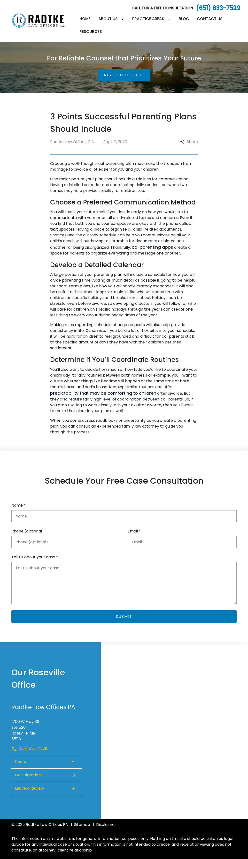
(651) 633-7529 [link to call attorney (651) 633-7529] (29, 748)
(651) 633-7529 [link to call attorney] (218, 8)
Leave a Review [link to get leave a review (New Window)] (45, 788)
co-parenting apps (152, 247)
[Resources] (90, 32)
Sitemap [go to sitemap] (82, 824)
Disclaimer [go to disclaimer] (106, 824)
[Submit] (124, 616)
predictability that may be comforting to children (103, 393)
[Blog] (184, 19)
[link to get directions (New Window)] (46, 729)
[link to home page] (41, 20)
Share (189, 142)
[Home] (85, 19)
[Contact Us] (210, 19)
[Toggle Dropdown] (123, 19)
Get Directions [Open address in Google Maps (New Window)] (45, 775)
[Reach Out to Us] (124, 75)
